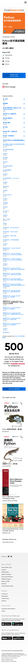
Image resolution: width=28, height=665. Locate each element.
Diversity (3, 583)
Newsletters (4, 596)
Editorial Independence (7, 659)
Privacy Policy (5, 598)
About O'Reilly (6, 564)
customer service (18, 363)
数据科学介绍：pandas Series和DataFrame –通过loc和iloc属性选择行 (13, 280)
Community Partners (7, 576)
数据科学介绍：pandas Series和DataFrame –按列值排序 (11, 325)
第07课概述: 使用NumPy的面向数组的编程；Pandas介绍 (13, 146)
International (5, 606)
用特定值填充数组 (8, 166)
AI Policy (3, 601)
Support (4, 591)
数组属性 (5, 158)
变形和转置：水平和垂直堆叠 (11, 240)
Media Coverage (6, 574)
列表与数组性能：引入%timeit (11, 179)
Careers (3, 570)
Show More (6, 332)
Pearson (7, 64)
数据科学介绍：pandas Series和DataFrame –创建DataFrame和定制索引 (14, 270)
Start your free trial (14, 389)
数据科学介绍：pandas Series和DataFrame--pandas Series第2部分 (12, 260)
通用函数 (5, 203)
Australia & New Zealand (8, 608)
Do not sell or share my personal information (12, 650)
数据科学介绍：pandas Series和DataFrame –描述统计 (11, 309)
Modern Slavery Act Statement (8, 661)
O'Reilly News (5, 572)
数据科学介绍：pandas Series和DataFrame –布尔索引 (11, 297)
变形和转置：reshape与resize (11, 228)
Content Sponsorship (7, 586)
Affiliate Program (6, 579)
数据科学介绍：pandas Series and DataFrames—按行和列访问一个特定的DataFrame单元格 (13, 303)
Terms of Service (5, 658)
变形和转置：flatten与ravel (10, 232)
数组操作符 (6, 187)
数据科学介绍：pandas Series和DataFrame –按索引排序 (11, 320)
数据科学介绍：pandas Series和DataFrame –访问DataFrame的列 (12, 275)
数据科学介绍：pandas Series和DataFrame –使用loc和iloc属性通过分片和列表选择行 (14, 286)
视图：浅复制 (6, 220)
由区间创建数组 (7, 170)
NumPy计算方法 (7, 195)
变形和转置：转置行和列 (9, 236)
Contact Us (4, 594)
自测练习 (5, 154)
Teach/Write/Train (6, 567)
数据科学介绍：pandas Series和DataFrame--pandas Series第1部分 (12, 255)
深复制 (5, 224)
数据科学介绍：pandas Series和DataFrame (11, 250)
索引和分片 (6, 212)
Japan (3, 611)
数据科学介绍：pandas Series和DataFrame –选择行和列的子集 (11, 292)
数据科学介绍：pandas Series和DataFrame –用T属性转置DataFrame (13, 314)
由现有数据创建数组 (8, 150)
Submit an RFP (5, 581)
